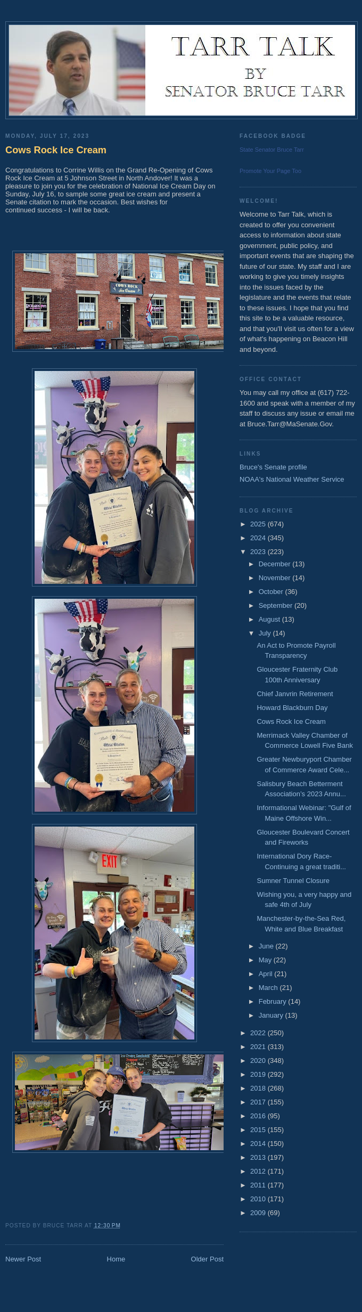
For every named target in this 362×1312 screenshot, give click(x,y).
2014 (259, 1144)
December (276, 564)
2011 (259, 1185)
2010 (259, 1199)
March (269, 988)
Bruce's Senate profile (273, 467)
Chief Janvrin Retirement (295, 694)
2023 (259, 552)
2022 (259, 1033)
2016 (259, 1116)
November (276, 578)
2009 (259, 1213)
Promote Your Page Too (270, 171)
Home (116, 1259)
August (270, 619)
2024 (259, 538)
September (276, 605)
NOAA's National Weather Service (292, 479)
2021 (259, 1047)
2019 (259, 1074)
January (272, 1015)
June (267, 946)
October (272, 592)
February (274, 1001)
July (266, 633)
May (266, 960)
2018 (259, 1088)
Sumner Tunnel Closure (293, 881)
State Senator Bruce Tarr (272, 149)
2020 (259, 1061)
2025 (259, 524)
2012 (259, 1171)
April (267, 974)
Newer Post (23, 1259)
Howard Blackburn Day (292, 708)
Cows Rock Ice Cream (55, 150)
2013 (259, 1157)
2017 (259, 1102)
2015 (259, 1130)
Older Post (207, 1259)
